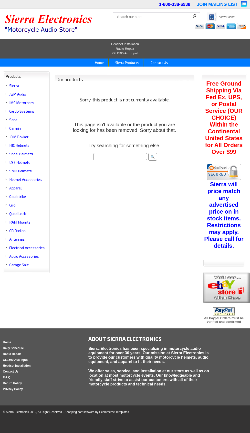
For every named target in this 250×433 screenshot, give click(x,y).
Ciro (12, 205)
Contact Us (159, 62)
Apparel (15, 188)
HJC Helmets (19, 145)
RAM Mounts (20, 222)
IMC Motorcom (21, 102)
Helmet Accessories (25, 179)
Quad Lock (17, 213)
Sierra (14, 85)
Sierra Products (127, 62)
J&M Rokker (19, 137)
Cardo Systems (21, 111)
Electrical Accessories (27, 248)
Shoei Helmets (21, 154)
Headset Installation (125, 44)
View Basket (227, 17)
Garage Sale (19, 265)
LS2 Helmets (19, 162)
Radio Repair (125, 48)
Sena (13, 120)
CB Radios (17, 230)
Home (99, 62)
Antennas (17, 239)
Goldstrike (17, 196)
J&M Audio (17, 94)
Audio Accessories (24, 256)
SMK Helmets (20, 171)
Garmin (15, 128)
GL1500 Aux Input (125, 53)
